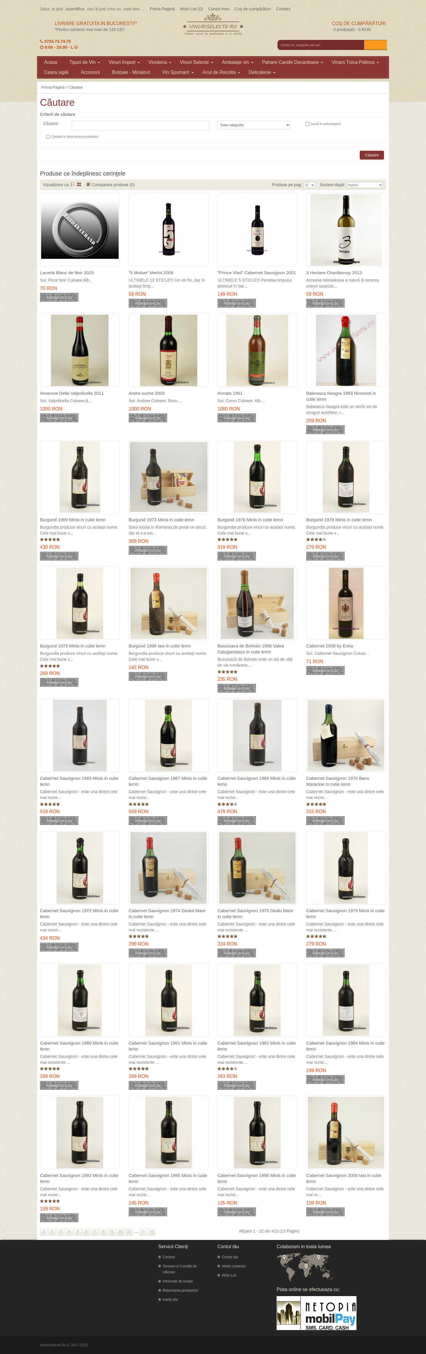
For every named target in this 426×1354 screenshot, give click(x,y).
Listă (73, 184)
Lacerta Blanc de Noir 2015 (67, 272)
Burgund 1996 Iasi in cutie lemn (160, 645)
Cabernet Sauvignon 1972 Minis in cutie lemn (79, 913)
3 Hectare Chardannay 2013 (334, 272)
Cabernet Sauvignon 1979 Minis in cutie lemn (345, 913)
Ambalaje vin (238, 62)
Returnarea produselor (180, 1290)
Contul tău (230, 1257)
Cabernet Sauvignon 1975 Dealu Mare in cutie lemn (255, 913)
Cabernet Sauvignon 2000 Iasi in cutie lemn (343, 1178)
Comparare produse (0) (113, 184)
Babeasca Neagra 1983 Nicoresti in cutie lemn (341, 396)
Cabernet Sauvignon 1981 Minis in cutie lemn (168, 1045)
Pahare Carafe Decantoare (292, 62)
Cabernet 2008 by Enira (329, 645)
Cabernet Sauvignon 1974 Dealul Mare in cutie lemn (167, 913)
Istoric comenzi (234, 1266)
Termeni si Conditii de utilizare (180, 1269)
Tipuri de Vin (84, 62)
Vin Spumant (178, 72)
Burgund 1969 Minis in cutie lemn (73, 519)
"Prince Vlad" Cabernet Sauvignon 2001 (256, 272)
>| (152, 1232)
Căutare (76, 87)
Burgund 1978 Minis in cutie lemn (339, 519)
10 (120, 1232)
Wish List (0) (191, 9)
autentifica (75, 9)
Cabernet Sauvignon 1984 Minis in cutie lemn (345, 1045)
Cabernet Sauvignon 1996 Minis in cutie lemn (256, 1178)
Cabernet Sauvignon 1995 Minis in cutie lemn (168, 1178)
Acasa (50, 62)
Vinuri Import (124, 62)
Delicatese (262, 72)
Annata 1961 (230, 393)
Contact (283, 9)
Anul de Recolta (221, 72)
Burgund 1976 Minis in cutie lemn (250, 519)
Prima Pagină (162, 9)
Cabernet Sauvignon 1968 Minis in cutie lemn (256, 781)
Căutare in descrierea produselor (75, 136)
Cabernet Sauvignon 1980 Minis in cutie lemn (79, 1045)
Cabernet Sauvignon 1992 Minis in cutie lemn (79, 1178)
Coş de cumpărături (253, 9)
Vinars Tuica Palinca (355, 62)
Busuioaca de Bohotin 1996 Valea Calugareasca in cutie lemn (250, 648)
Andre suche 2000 (147, 393)
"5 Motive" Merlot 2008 (151, 272)
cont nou (132, 9)
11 (129, 1232)
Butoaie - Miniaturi (131, 72)
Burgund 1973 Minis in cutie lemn (161, 519)
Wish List (229, 1275)
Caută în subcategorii (325, 124)
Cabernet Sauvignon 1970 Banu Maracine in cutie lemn (337, 781)
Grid (79, 184)
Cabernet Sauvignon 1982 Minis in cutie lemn (256, 1045)
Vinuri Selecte (196, 62)
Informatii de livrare (178, 1281)
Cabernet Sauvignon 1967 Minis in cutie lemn (168, 781)
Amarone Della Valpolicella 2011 (72, 393)
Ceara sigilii (56, 72)
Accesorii (90, 72)
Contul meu (219, 9)
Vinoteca (160, 62)
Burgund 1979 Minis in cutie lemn (73, 645)
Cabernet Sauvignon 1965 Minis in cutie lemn (79, 781)
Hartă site (170, 1300)
